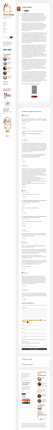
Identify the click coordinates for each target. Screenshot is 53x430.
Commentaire (24, 307)
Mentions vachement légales (7, 111)
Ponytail (43, 377)
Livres (26, 10)
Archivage (7, 29)
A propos (7, 26)
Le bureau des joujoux (9, 63)
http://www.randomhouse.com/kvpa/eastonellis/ (30, 156)
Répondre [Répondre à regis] (24, 238)
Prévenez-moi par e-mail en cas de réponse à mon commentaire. (34, 339)
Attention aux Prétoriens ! (44, 395)
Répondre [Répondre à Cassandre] (24, 285)
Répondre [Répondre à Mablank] (24, 161)
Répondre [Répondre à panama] (24, 268)
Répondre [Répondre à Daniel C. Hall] (24, 123)
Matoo (25, 190)
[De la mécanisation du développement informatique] (39, 384)
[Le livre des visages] (39, 391)
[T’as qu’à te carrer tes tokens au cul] (39, 401)
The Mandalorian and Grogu (9, 67)
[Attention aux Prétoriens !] (39, 396)
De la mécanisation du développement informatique (42, 385)
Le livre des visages (44, 390)
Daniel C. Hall (26, 115)
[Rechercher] (11, 37)
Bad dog (8, 71)
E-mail (23, 328)
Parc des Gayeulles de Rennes (9, 58)
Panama (36, 83)
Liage (7, 32)
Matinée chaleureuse (9, 77)
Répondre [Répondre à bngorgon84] (24, 299)
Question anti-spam (25, 341)
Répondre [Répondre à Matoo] (24, 196)
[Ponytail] (39, 379)
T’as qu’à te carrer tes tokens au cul (44, 400)
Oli (39, 83)
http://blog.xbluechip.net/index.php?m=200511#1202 (31, 133)
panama (25, 242)
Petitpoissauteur (32, 83)
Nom (23, 324)
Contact (4, 113)
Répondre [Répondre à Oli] (24, 135)
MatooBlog (8, 14)
